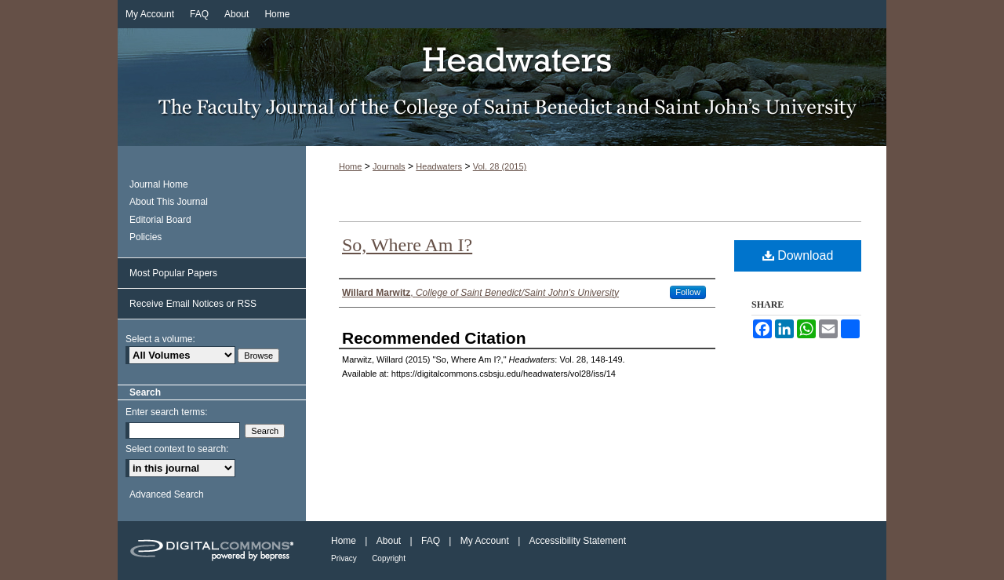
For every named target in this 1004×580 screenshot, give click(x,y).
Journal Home (158, 184)
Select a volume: (160, 339)
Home (350, 166)
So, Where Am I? (407, 245)
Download (798, 255)
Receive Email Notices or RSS (192, 303)
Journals (389, 166)
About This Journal (168, 201)
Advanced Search (166, 494)
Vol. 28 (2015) (500, 166)
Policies (145, 237)
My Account (484, 540)
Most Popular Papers (173, 273)
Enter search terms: (167, 412)
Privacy (344, 558)
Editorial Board (160, 219)
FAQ (430, 540)
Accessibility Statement (577, 540)
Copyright (389, 558)
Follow (687, 292)
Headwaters (502, 87)
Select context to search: (177, 448)
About (388, 540)
